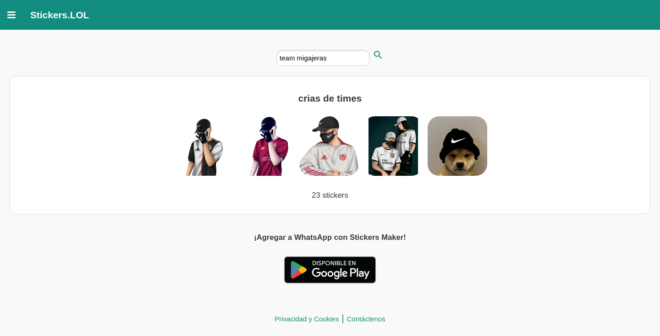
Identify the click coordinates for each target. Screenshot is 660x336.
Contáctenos (365, 319)
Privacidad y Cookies (307, 319)
